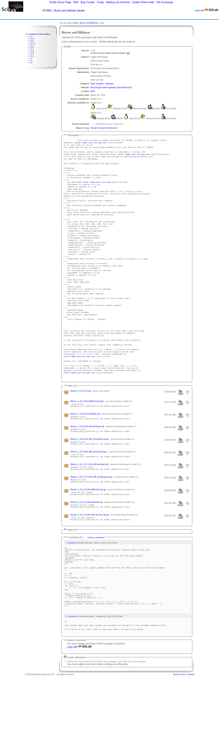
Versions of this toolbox (39, 34)
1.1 (31, 60)
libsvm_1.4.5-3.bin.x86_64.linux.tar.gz (89, 492)
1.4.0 (32, 47)
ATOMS (47, 10)
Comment (72, 592)
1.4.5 (32, 39)
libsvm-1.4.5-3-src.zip (81, 425)
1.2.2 (32, 54)
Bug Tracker (88, 2)
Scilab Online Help (143, 2)
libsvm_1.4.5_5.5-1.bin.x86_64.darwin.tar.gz (92, 520)
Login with (206, 10)
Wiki (75, 2)
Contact (190, 742)
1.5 (31, 37)
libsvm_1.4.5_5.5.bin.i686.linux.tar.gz (89, 534)
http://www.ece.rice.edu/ (97, 188)
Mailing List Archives (118, 2)
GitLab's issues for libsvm (102, 128)
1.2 (31, 58)
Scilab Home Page (60, 2)
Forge (100, 2)
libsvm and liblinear (89, 23)
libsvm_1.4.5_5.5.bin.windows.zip (87, 548)
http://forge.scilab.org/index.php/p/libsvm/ (110, 87)
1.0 (31, 62)
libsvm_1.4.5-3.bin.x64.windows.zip (88, 464)
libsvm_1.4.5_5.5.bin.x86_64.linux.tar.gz (90, 562)
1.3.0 (32, 52)
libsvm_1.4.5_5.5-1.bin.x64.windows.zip (90, 506)
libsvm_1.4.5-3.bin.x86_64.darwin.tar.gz (90, 478)
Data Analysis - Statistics (102, 83)
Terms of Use (179, 742)
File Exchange (164, 2)
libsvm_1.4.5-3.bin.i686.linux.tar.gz (87, 435)
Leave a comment (96, 587)
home (75, 23)
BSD (92, 91)
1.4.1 (32, 45)
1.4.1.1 (32, 43)
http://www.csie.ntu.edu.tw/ (91, 143)
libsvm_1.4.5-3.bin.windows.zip (86, 450)
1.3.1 (32, 49)
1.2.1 (32, 56)
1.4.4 (32, 41)
